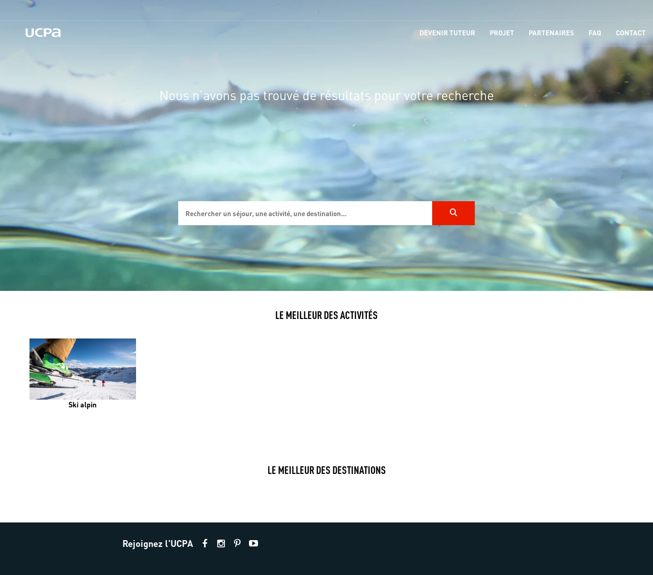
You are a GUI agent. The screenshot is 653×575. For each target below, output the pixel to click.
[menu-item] (447, 33)
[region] (326, 145)
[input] (305, 213)
